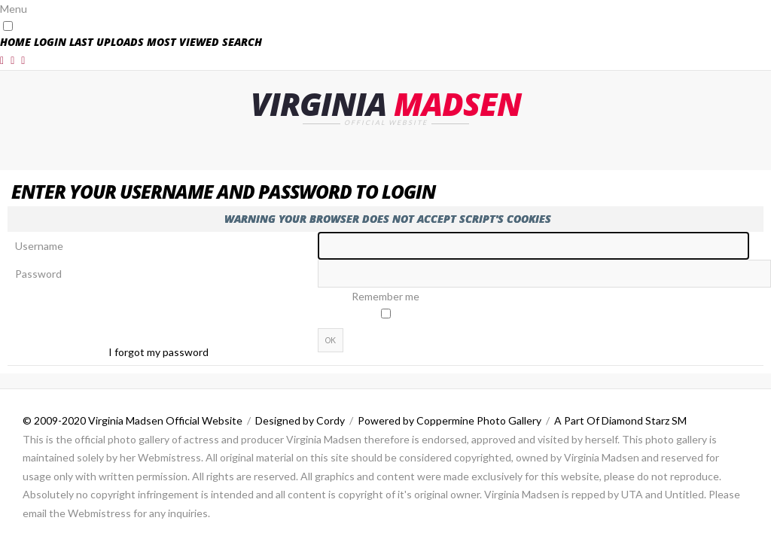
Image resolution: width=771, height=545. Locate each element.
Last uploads (106, 42)
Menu (13, 8)
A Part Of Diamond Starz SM (620, 420)
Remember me (385, 296)
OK (330, 340)
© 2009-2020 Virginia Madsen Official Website (132, 420)
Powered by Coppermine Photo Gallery (449, 420)
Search (242, 42)
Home (15, 42)
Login (50, 42)
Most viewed (183, 42)
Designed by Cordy (300, 420)
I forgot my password (158, 352)
